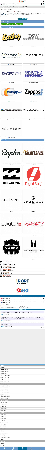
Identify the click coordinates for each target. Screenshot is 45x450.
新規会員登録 (3, 414)
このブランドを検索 (22, 18)
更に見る (42, 327)
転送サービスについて (5, 379)
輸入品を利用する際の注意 (5, 392)
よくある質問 (3, 424)
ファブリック (4, 24)
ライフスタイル (19, 24)
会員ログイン (3, 416)
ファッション (10, 11)
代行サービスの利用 (4, 394)
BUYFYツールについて (5, 369)
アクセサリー (11, 24)
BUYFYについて (4, 367)
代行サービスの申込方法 (5, 375)
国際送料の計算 (4, 408)
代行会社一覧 (3, 406)
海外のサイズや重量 (4, 398)
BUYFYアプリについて (5, 371)
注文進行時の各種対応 (5, 381)
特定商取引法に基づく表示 (5, 437)
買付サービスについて (5, 377)
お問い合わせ (3, 426)
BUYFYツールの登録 (4, 422)
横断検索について (4, 373)
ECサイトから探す (4, 402)
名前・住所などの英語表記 (5, 396)
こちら (25, 307)
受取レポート (3, 410)
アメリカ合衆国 (17, 11)
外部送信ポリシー (4, 435)
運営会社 (2, 439)
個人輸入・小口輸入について (6, 385)
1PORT (2, 443)
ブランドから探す (4, 404)
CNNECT (2, 445)
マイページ (3, 420)
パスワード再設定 (4, 418)
